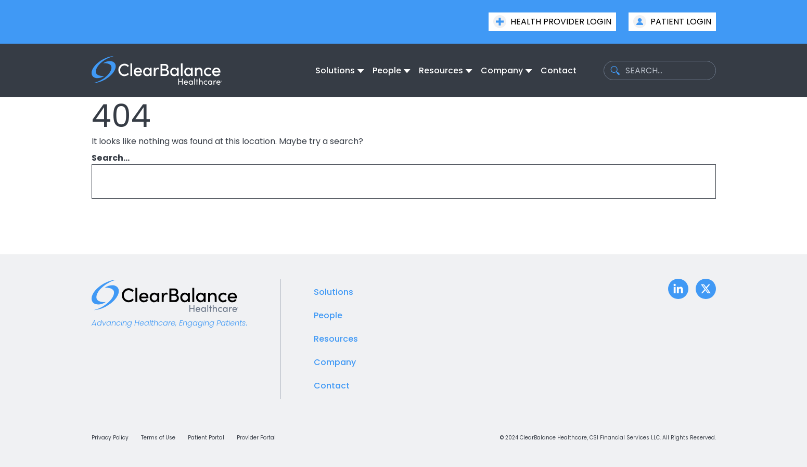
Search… (111, 158)
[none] (339, 70)
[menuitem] (336, 70)
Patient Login (672, 21)
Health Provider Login (552, 21)
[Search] (691, 181)
